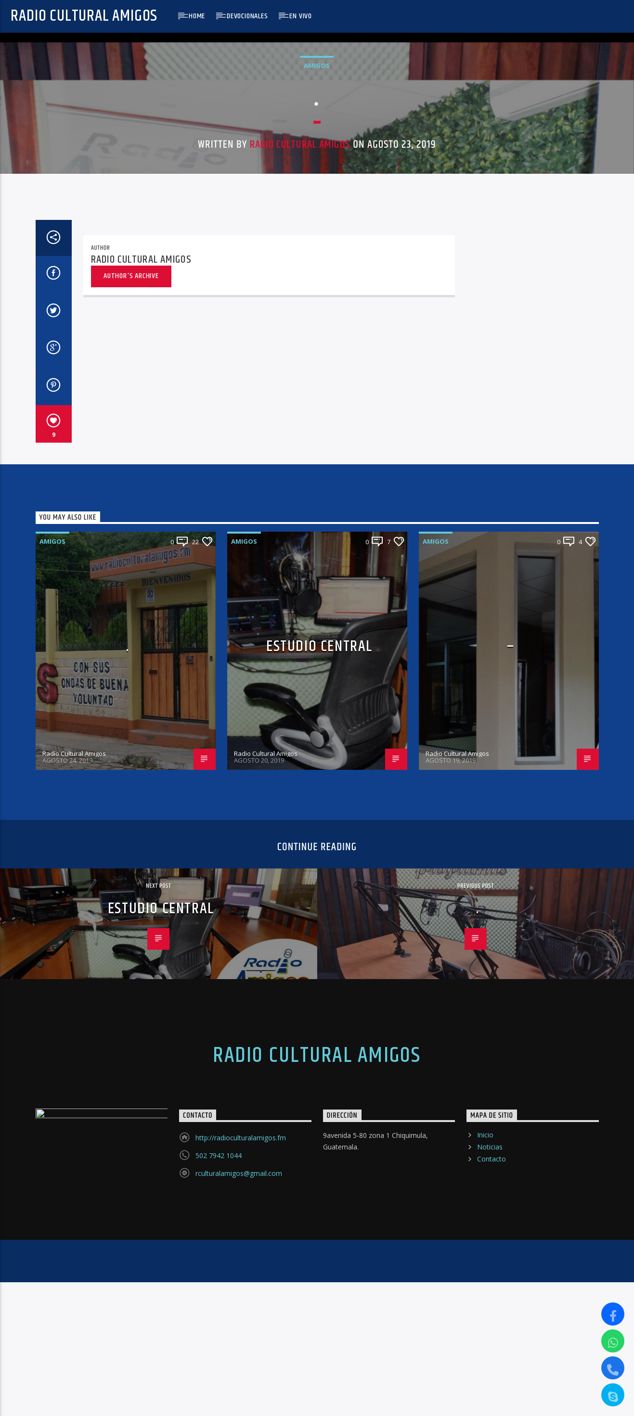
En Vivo (300, 16)
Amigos (317, 381)
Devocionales (247, 16)
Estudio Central (319, 1334)
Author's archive (131, 964)
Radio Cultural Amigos (84, 16)
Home (197, 16)
